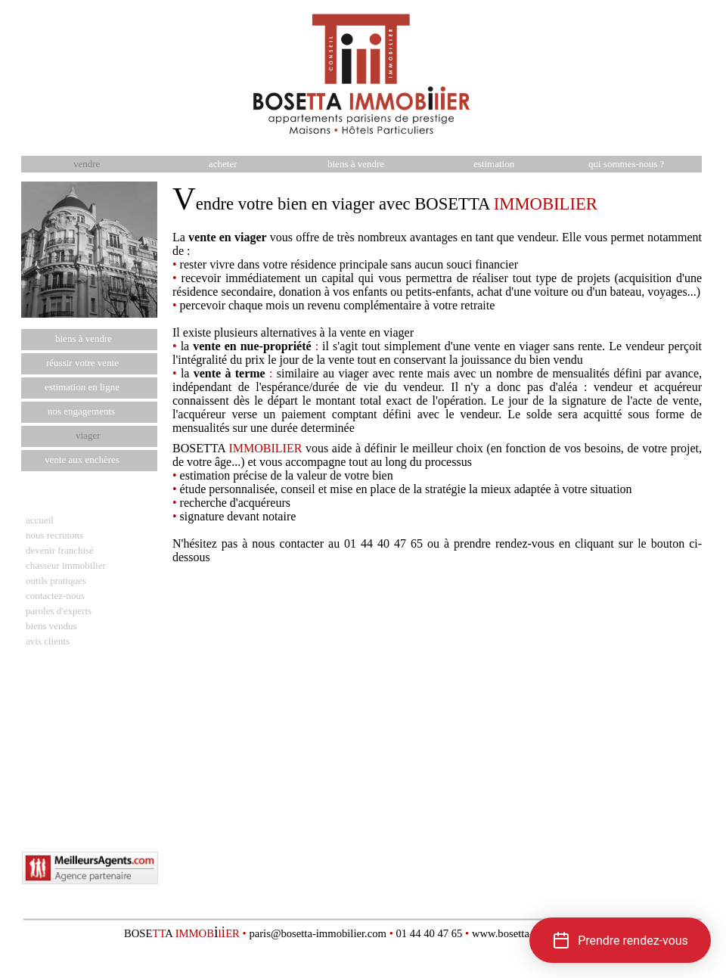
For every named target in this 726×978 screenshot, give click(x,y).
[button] (620, 940)
